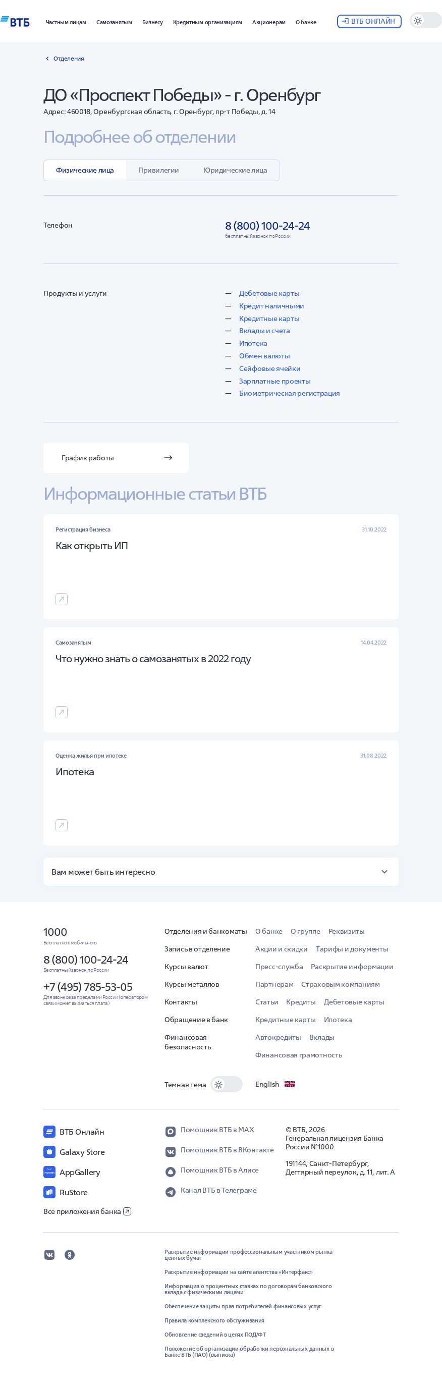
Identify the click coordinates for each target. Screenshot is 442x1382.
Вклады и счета (264, 330)
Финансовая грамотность (298, 1054)
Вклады (322, 1037)
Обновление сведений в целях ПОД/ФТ (215, 1335)
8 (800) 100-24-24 (85, 959)
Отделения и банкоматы (205, 931)
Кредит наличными (271, 305)
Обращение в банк (196, 1019)
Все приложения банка (87, 1211)
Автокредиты (278, 1037)
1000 (55, 932)
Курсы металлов (191, 984)
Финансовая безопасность (187, 1042)
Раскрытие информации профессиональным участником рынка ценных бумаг (248, 1255)
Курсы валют (186, 966)
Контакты (180, 1001)
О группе (305, 931)
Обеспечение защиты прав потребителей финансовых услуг (242, 1306)
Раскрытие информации (352, 966)
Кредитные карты (269, 318)
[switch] (426, 20)
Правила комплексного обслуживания (214, 1320)
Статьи (266, 1001)
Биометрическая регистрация (289, 393)
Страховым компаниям (340, 984)
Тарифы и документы (352, 948)
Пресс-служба (279, 966)
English (275, 1084)
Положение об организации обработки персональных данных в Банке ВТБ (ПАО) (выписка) (249, 1352)
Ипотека (253, 343)
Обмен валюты (264, 355)
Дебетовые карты (269, 293)
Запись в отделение (197, 948)
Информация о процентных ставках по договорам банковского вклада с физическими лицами (248, 1289)
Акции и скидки (281, 948)
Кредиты (301, 1001)
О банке (269, 931)
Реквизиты (346, 931)
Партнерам (274, 984)
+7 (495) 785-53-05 (87, 987)
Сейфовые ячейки (270, 368)
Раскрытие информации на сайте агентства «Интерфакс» (238, 1272)
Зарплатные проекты (275, 381)
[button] (66, 21)
